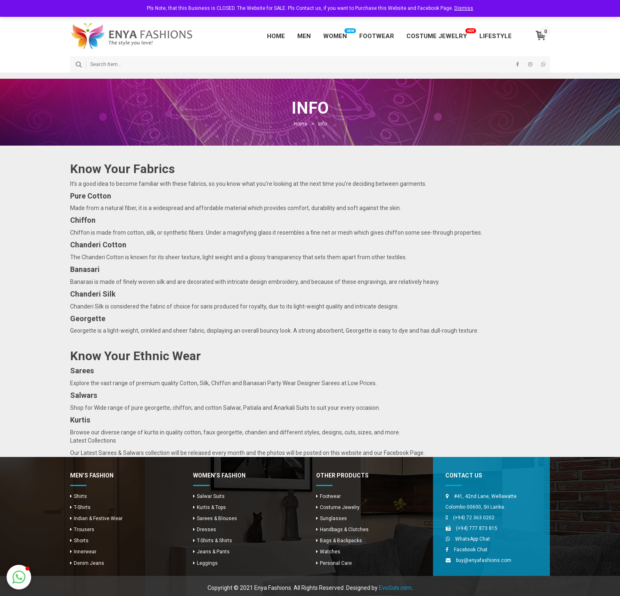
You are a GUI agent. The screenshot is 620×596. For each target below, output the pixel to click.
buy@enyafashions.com (483, 560)
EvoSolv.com (395, 588)
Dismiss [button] (463, 8)
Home (300, 124)
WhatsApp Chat (472, 539)
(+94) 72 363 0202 (474, 518)
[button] (19, 577)
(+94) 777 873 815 (476, 528)
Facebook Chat (471, 550)
